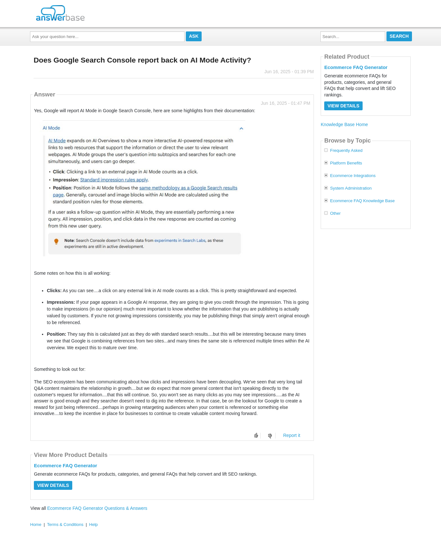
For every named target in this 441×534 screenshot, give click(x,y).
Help (93, 524)
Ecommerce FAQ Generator (65, 465)
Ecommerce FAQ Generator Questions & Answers (97, 508)
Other (335, 213)
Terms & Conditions (65, 524)
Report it (291, 435)
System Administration (351, 188)
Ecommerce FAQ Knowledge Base (362, 201)
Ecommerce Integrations (353, 175)
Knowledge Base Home (344, 124)
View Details (53, 485)
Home (36, 524)
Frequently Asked (346, 150)
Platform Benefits (346, 163)
